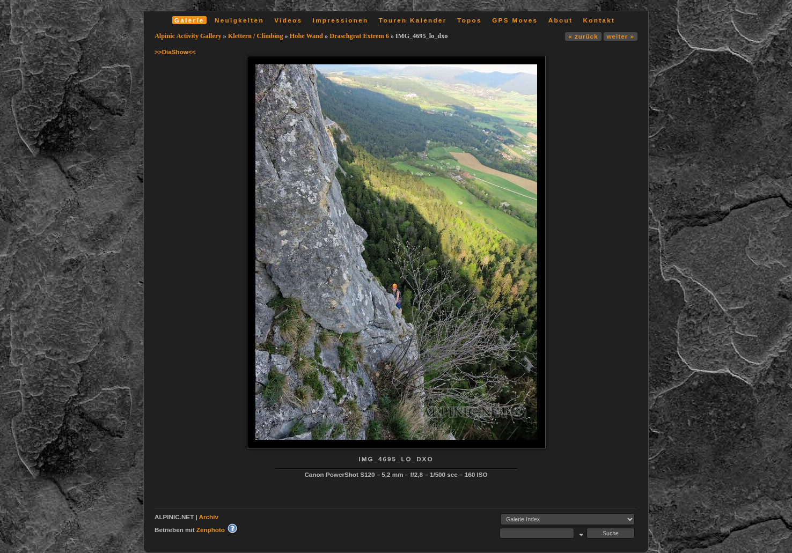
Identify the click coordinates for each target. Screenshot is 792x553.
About (560, 20)
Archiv (208, 516)
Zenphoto (210, 529)
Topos (469, 20)
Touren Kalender (413, 20)
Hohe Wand (306, 36)
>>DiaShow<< (175, 51)
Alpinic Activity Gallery (188, 36)
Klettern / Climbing (255, 36)
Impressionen (341, 20)
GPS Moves (515, 20)
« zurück (583, 36)
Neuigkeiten (239, 20)
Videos (288, 20)
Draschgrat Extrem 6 (359, 36)
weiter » (620, 36)
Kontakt (599, 20)
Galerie (189, 20)
